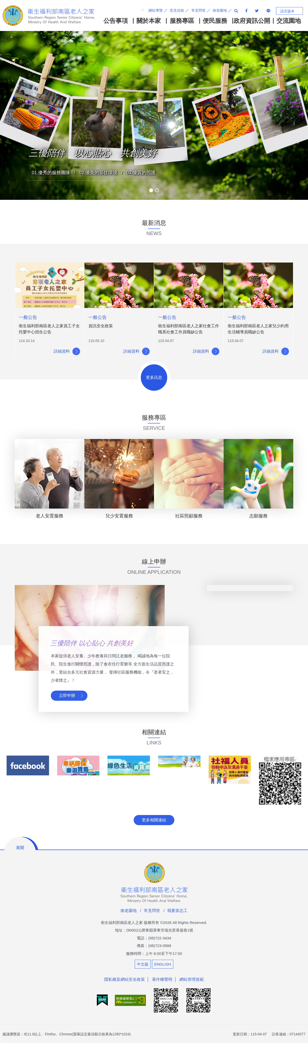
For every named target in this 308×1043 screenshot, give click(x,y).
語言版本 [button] (287, 11)
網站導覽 (155, 10)
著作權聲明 (162, 979)
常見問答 (198, 10)
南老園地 (220, 10)
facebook (246, 10)
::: (142, 10)
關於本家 (148, 20)
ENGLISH (162, 964)
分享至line (268, 10)
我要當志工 (177, 910)
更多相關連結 (154, 820)
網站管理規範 (191, 979)
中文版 (142, 964)
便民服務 (215, 20)
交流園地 (288, 20)
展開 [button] (20, 847)
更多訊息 (154, 377)
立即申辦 (67, 695)
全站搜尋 (236, 10)
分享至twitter (257, 10)
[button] (151, 190)
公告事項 (115, 20)
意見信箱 (177, 10)
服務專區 (182, 20)
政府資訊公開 (252, 20)
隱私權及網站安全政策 (124, 979)
